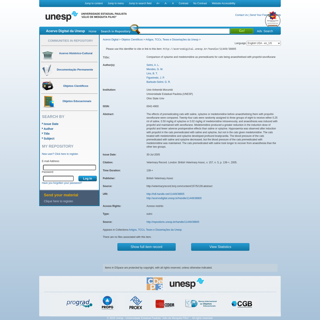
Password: (48, 171)
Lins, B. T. (151, 73)
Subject (49, 138)
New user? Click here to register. (60, 153)
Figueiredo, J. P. (155, 77)
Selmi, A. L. (152, 65)
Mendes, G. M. (154, 69)
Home (92, 31)
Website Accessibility (223, 3)
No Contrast (200, 3)
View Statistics (220, 247)
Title (47, 133)
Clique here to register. (59, 201)
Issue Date (51, 124)
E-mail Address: (51, 161)
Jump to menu (116, 3)
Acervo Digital (110, 39)
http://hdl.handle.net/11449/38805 (165, 194)
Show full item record (146, 247)
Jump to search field (140, 3)
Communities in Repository (70, 40)
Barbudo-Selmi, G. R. (158, 81)
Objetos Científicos (132, 39)
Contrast (183, 3)
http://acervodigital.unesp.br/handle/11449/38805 (174, 198)
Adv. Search (265, 31)
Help (278, 15)
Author (48, 128)
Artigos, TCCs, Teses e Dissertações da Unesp (171, 39)
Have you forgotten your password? (62, 182)
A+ (158, 3)
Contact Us (241, 15)
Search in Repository (115, 31)
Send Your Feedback (261, 15)
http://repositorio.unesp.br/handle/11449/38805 (172, 221)
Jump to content (94, 3)
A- (166, 3)
